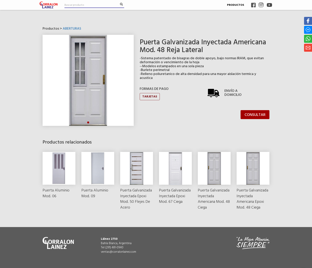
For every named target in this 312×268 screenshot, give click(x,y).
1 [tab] (88, 122)
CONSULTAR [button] (255, 115)
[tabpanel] (88, 80)
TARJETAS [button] (149, 96)
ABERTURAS (72, 29)
